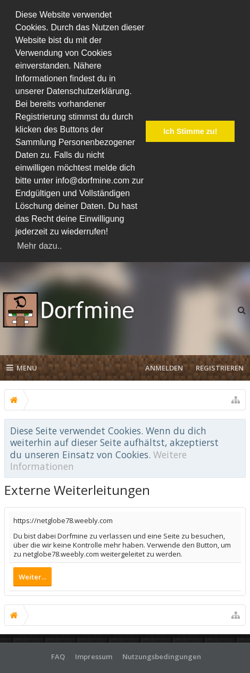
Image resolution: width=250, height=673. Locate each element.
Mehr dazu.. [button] (39, 245)
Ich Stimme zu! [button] (190, 131)
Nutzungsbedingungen (161, 654)
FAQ (58, 654)
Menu (21, 365)
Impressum (93, 654)
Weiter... (32, 574)
